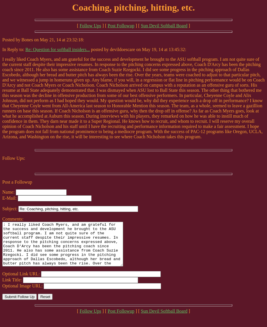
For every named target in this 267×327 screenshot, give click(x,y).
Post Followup (121, 25)
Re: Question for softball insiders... (57, 49)
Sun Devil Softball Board (164, 25)
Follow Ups (90, 25)
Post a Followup (17, 182)
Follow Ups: (13, 158)
